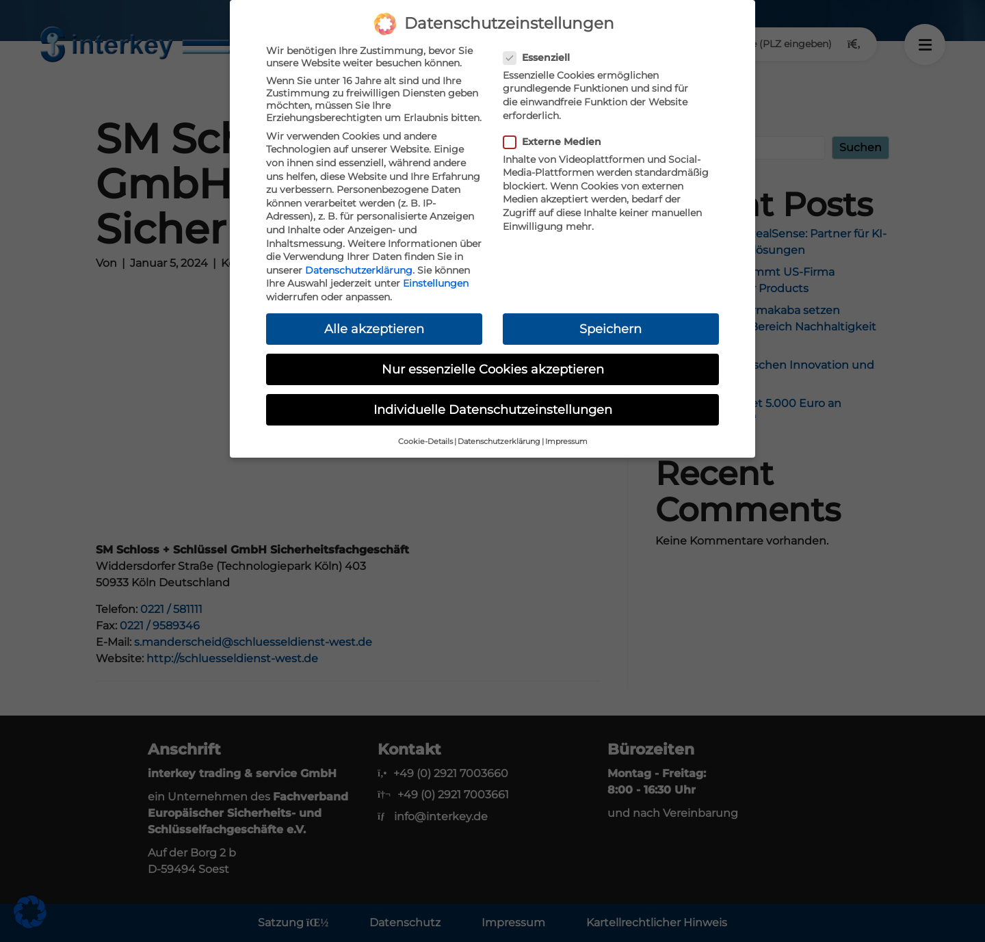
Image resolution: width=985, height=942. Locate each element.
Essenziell (541, 57)
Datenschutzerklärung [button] (499, 441)
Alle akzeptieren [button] (374, 329)
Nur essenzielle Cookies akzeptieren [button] (493, 369)
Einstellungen (436, 283)
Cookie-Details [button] (425, 441)
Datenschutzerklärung (358, 270)
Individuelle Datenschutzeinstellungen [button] (492, 409)
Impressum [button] (566, 441)
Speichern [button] (610, 329)
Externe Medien (556, 141)
